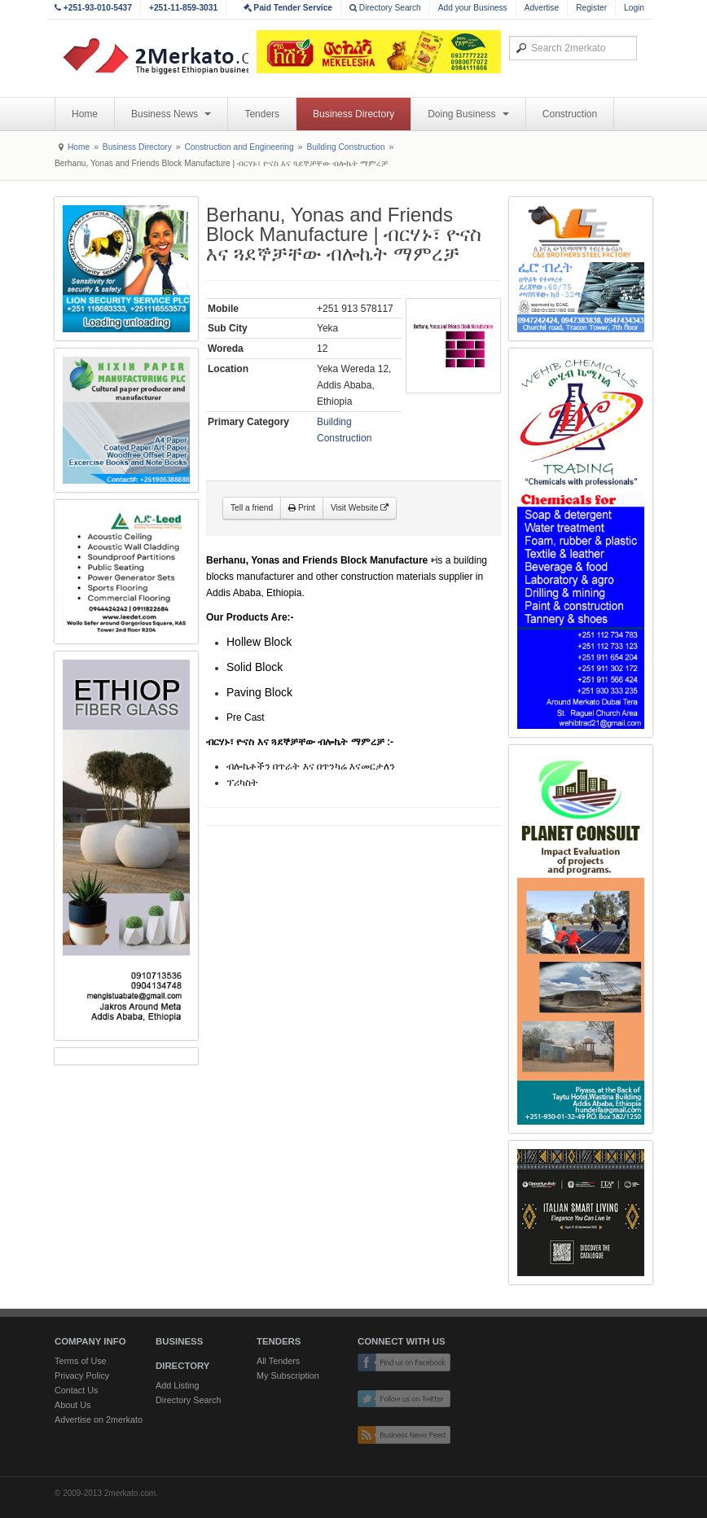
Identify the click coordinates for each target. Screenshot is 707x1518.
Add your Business (472, 7)
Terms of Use (81, 1361)
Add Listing (177, 1385)
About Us (72, 1405)
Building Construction (345, 147)
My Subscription (288, 1375)
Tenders (261, 114)
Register (591, 7)
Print (301, 507)
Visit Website (360, 507)
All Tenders (278, 1361)
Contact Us (76, 1390)
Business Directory (353, 114)
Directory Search (385, 7)
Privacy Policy (82, 1375)
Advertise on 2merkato (99, 1419)
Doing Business (468, 114)
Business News (171, 114)
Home (85, 114)
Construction (569, 114)
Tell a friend (252, 507)
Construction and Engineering (238, 147)
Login (634, 7)
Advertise (542, 7)
